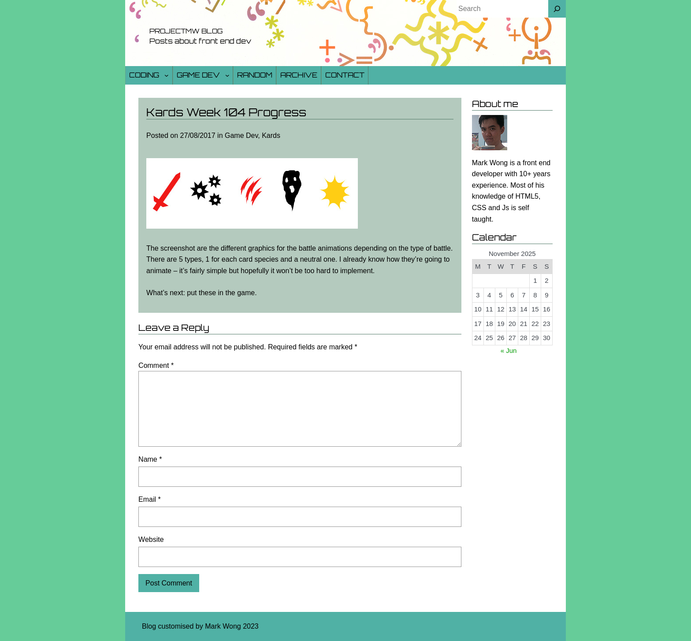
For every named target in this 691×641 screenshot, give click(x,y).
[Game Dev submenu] (227, 75)
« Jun (509, 350)
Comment (156, 365)
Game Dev (198, 74)
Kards (271, 135)
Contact (344, 74)
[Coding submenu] (166, 75)
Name (150, 459)
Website (151, 539)
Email (149, 499)
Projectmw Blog (186, 31)
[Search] (557, 9)
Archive (298, 74)
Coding (144, 74)
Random (254, 74)
